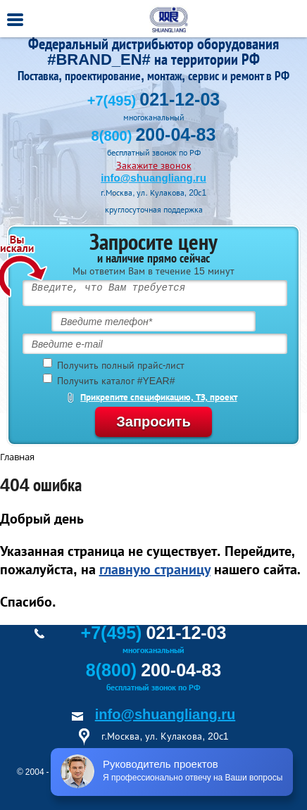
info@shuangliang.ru (153, 177)
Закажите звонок (154, 165)
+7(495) (153, 100)
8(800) (154, 136)
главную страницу (155, 569)
